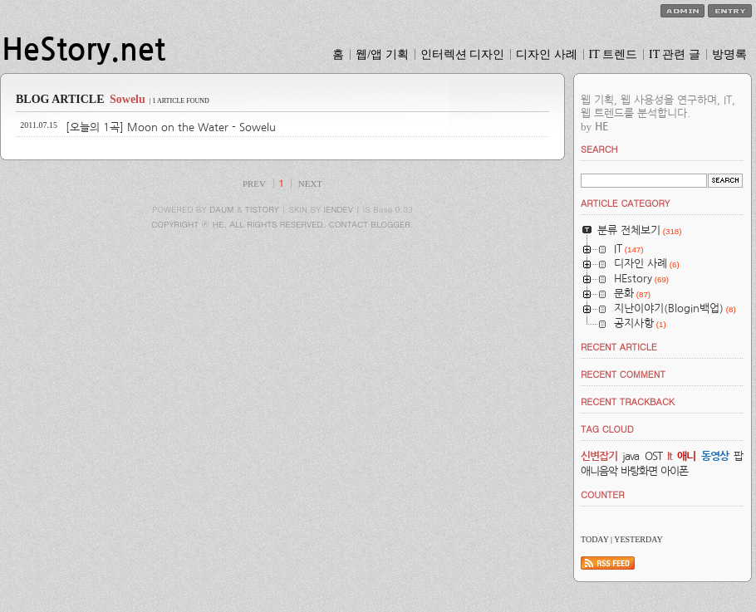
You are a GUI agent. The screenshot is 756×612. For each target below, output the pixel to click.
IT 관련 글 (674, 54)
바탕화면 (639, 471)
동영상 (715, 456)
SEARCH (599, 149)
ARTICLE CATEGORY (625, 203)
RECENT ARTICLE (619, 346)
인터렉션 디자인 (462, 54)
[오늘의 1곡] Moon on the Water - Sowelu (171, 127)
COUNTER (603, 494)
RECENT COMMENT (623, 374)
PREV (254, 183)
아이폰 (674, 471)
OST (653, 456)
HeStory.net (83, 49)
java (630, 456)
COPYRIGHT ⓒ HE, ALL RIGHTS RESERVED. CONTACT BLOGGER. (282, 224)
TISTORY (262, 209)
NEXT (310, 183)
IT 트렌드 (613, 54)
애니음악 (599, 471)
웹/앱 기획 (382, 54)
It (669, 456)
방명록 (729, 54)
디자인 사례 (546, 54)
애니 (686, 456)
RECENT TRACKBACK (628, 401)
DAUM (221, 209)
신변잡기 (599, 456)
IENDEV (338, 209)
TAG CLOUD (607, 429)
